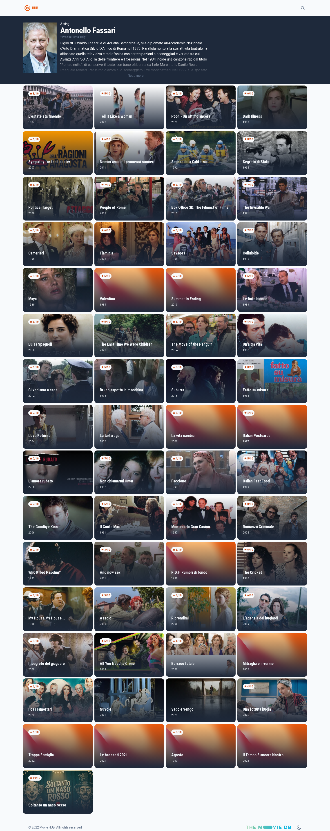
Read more (136, 75)
